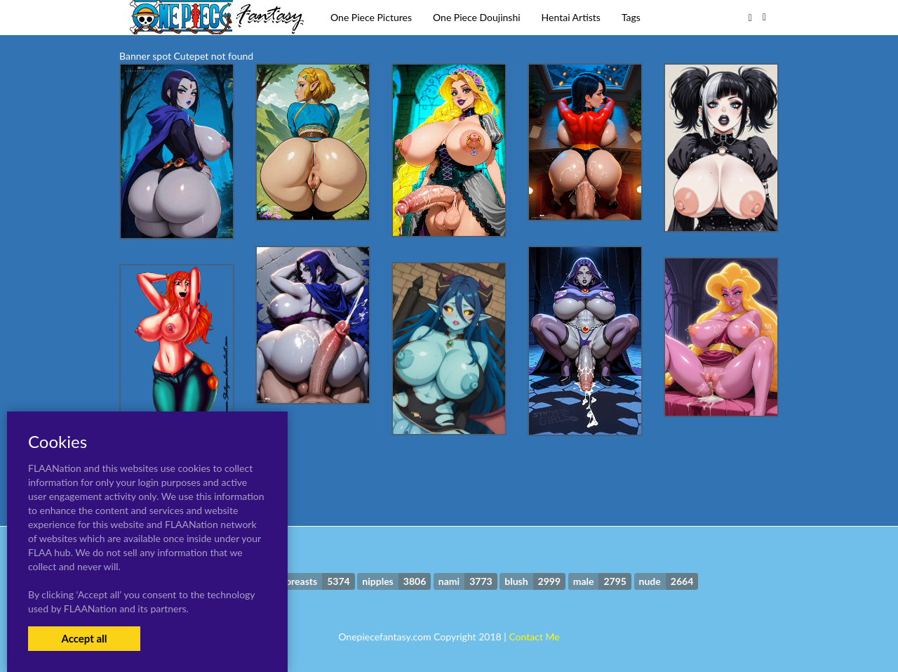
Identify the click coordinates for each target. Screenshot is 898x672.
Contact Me (534, 637)
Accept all (84, 638)
